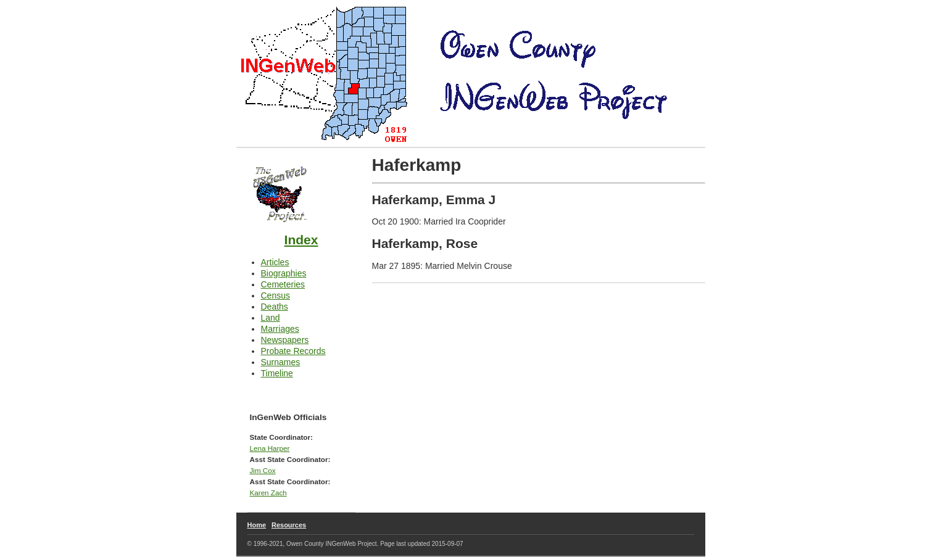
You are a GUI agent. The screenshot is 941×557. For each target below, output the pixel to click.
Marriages (280, 329)
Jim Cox (263, 470)
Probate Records (293, 351)
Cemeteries (283, 284)
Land (270, 318)
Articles (275, 262)
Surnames (281, 362)
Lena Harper (270, 448)
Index (301, 240)
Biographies (284, 273)
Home (257, 525)
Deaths (274, 307)
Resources (289, 525)
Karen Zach (268, 493)
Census (275, 295)
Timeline (277, 373)
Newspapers (285, 340)
